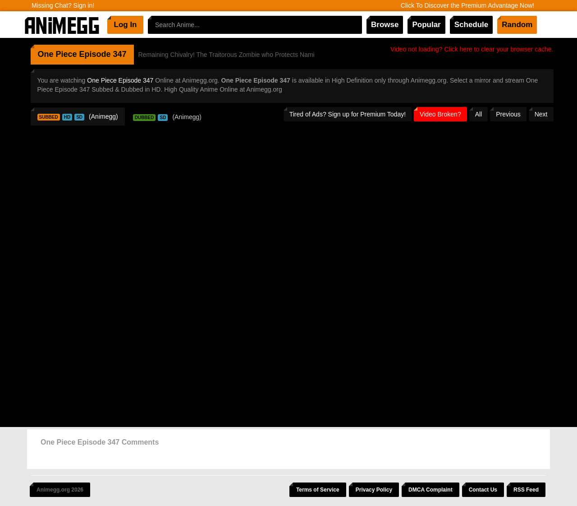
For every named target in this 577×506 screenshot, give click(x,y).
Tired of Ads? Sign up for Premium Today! (347, 114)
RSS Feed (526, 490)
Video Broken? (440, 114)
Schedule (471, 24)
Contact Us (483, 490)
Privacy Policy (374, 490)
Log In (125, 24)
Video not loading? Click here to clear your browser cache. (472, 49)
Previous (508, 114)
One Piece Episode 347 (120, 80)
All (478, 114)
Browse (384, 24)
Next (541, 114)
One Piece (57, 54)
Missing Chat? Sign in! (63, 5)
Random (517, 24)
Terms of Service (317, 490)
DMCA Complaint (430, 490)
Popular (426, 24)
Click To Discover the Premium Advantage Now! (467, 5)
